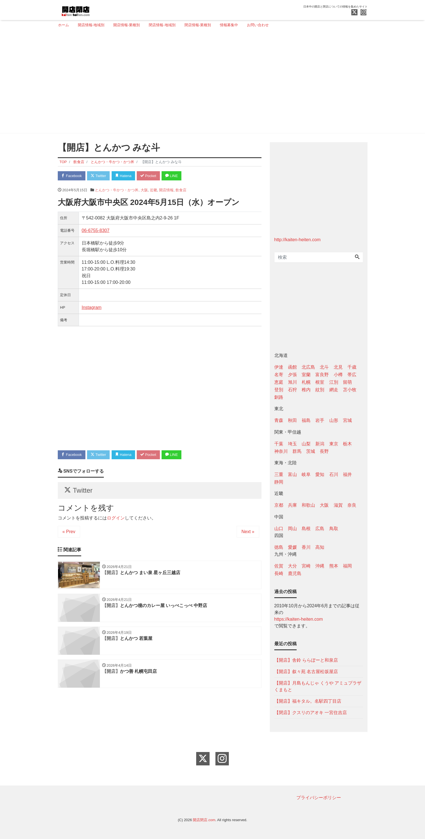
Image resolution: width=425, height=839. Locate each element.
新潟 (319, 443)
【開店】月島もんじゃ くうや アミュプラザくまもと (318, 686)
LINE (171, 176)
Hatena (123, 176)
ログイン (116, 518)
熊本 (333, 566)
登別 (278, 389)
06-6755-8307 (96, 230)
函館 (292, 367)
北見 (338, 367)
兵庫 (292, 505)
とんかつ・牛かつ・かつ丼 (116, 190)
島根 (306, 528)
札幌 (306, 382)
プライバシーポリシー (318, 797)
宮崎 (306, 566)
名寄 (278, 374)
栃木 (347, 443)
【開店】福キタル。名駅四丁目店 (307, 701)
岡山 (292, 528)
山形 (333, 420)
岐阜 (306, 474)
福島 (306, 420)
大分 (292, 566)
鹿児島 (294, 573)
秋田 (292, 420)
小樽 (338, 374)
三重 (278, 474)
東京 (333, 443)
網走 (333, 389)
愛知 (319, 474)
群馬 (296, 451)
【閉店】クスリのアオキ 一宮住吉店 (310, 712)
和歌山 (308, 505)
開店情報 (166, 190)
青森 (278, 420)
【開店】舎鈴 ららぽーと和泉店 (306, 660)
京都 (278, 505)
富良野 (322, 374)
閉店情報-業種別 (197, 25)
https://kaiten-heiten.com (298, 619)
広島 (319, 528)
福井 (347, 474)
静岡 (278, 482)
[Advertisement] (211, 83)
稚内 (306, 389)
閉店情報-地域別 (162, 25)
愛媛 (292, 547)
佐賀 (278, 566)
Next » (247, 531)
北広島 (308, 367)
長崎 (278, 573)
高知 (319, 547)
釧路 (278, 397)
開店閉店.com (204, 820)
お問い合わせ (258, 25)
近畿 (153, 190)
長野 (324, 451)
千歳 (351, 367)
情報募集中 (229, 25)
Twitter (98, 176)
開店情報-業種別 (126, 25)
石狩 (292, 389)
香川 (306, 547)
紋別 (319, 389)
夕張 (292, 374)
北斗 (324, 367)
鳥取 (333, 528)
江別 (333, 382)
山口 (278, 528)
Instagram (92, 307)
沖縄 (319, 566)
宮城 (347, 420)
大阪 (144, 190)
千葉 (278, 443)
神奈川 (281, 451)
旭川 (292, 382)
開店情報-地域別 (91, 25)
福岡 (347, 566)
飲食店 (181, 190)
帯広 (351, 374)
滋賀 (338, 505)
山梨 (306, 443)
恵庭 (278, 382)
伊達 (278, 367)
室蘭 (306, 374)
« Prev (69, 531)
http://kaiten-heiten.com (297, 239)
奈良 (351, 505)
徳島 (278, 547)
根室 (319, 382)
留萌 (347, 382)
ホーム (63, 25)
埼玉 (292, 443)
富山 (292, 474)
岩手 (319, 420)
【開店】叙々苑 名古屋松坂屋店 (306, 671)
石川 (333, 474)
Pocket (148, 176)
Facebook (71, 176)
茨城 (310, 451)
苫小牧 (349, 389)
